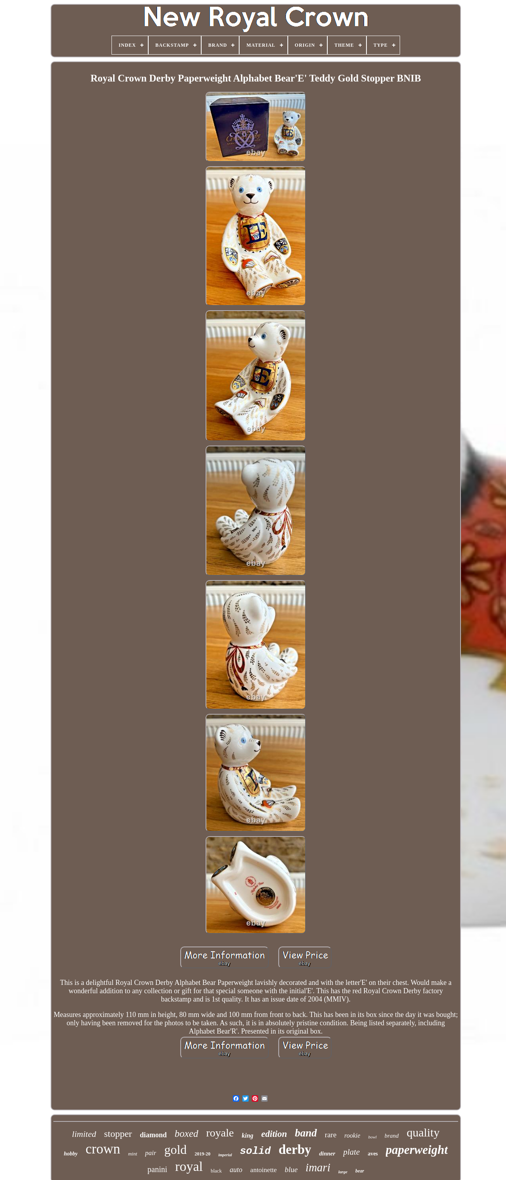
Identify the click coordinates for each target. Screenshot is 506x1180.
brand (392, 1136)
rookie (352, 1135)
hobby (70, 1154)
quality (423, 1132)
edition (274, 1134)
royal (189, 1166)
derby (295, 1149)
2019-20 (202, 1154)
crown (102, 1149)
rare (331, 1135)
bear (359, 1171)
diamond (153, 1135)
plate (351, 1152)
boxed (186, 1133)
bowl (372, 1136)
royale (220, 1133)
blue (291, 1169)
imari (318, 1167)
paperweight (417, 1150)
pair (150, 1153)
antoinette (263, 1170)
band (306, 1133)
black (216, 1171)
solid (255, 1151)
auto (236, 1170)
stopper (118, 1134)
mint (132, 1154)
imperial (225, 1155)
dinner (327, 1153)
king (247, 1135)
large (342, 1171)
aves (373, 1154)
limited (84, 1134)
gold (175, 1149)
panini (157, 1169)
